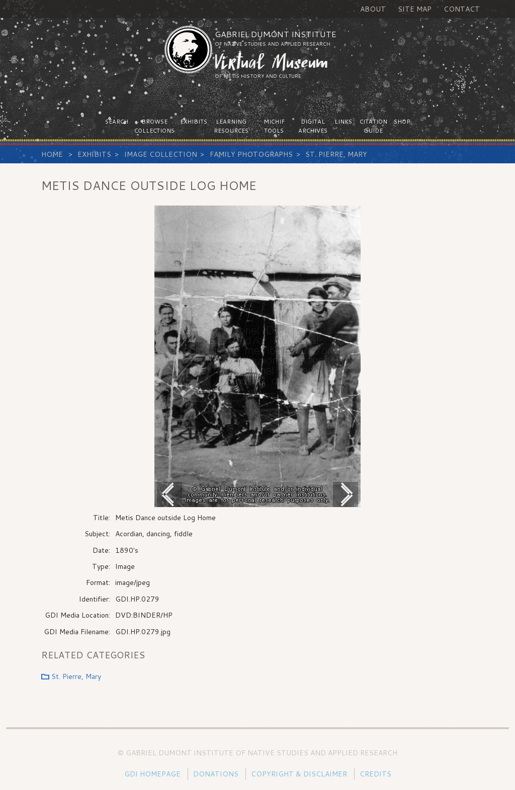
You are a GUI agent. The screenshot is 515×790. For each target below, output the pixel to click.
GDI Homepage (152, 774)
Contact (462, 9)
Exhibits (94, 154)
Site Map (415, 9)
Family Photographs (251, 154)
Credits (375, 774)
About (373, 9)
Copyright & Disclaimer (299, 774)
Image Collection (160, 154)
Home (52, 154)
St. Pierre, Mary (336, 154)
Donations (215, 774)
